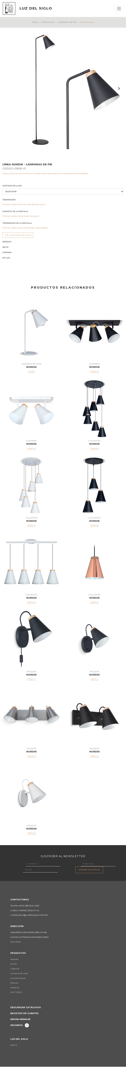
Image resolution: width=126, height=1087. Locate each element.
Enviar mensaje (20, 1039)
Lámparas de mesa (19, 993)
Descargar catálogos (25, 1027)
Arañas (13, 984)
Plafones (14, 1003)
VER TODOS (16, 1012)
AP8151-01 (94, 699)
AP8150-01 (31, 853)
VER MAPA (15, 962)
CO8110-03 (94, 545)
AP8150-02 (94, 776)
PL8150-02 (31, 469)
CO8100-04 (31, 622)
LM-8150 (31, 392)
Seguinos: (19, 1045)
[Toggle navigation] (119, 8)
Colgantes (14, 989)
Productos (48, 22)
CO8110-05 (31, 545)
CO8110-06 (94, 469)
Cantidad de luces (12, 206)
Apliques (14, 979)
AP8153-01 (31, 699)
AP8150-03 (31, 776)
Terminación (9, 220)
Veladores (14, 1008)
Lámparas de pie (67, 22)
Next (118, 88)
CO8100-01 (94, 622)
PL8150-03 (94, 392)
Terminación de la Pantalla (17, 243)
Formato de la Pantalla (15, 232)
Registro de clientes (24, 1033)
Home (35, 22)
